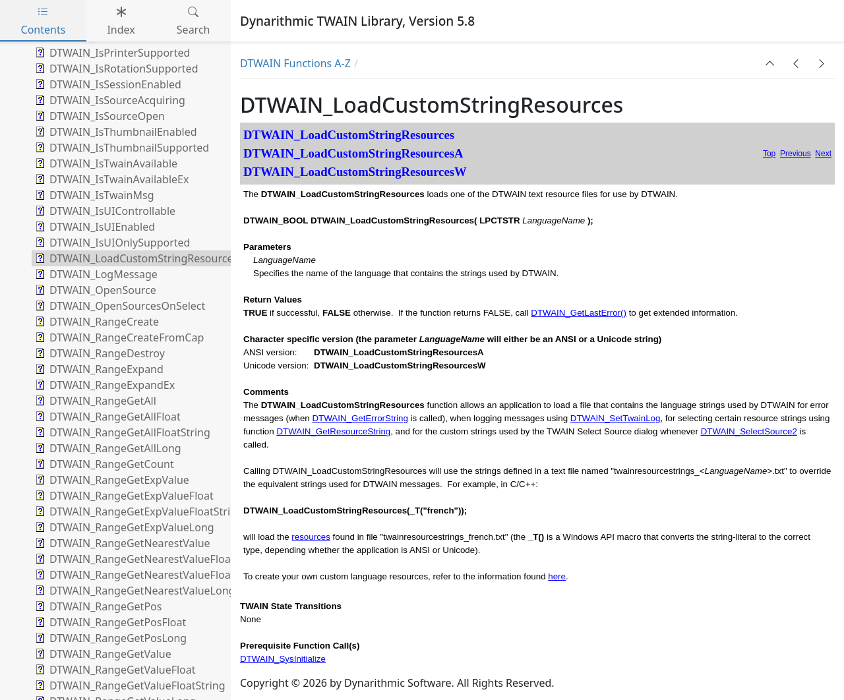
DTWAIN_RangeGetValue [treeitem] (101, 654)
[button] (770, 63)
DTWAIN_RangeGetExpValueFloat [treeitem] (123, 496)
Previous (795, 153)
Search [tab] (193, 21)
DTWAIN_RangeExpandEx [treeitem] (103, 385)
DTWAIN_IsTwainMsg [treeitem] (93, 195)
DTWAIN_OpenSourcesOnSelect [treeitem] (118, 306)
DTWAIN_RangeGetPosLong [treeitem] (109, 638)
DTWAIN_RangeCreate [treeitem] (95, 322)
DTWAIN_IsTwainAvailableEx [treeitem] (110, 179)
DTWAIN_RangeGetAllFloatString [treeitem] (121, 432)
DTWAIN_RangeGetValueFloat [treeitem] (114, 670)
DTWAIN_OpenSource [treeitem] (94, 290)
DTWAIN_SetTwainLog (615, 418)
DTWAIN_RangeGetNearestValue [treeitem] (121, 543)
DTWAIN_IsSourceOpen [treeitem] (98, 116)
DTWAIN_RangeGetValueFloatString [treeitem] (129, 685)
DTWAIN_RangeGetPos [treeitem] (97, 606)
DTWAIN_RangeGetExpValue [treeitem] (110, 480)
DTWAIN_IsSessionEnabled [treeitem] (106, 84)
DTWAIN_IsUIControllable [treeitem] (103, 211)
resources (310, 537)
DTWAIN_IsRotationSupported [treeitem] (115, 68)
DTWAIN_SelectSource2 (749, 431)
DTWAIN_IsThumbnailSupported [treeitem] (120, 148)
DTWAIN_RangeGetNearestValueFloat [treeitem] (133, 559)
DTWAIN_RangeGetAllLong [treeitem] (106, 448)
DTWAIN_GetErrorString (359, 418)
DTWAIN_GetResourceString (333, 431)
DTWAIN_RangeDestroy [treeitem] (98, 353)
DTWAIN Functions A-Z (295, 63)
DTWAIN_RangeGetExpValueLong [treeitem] (123, 527)
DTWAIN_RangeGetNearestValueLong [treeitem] (133, 590)
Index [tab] (121, 21)
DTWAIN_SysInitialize (283, 659)
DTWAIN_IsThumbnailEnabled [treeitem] (114, 132)
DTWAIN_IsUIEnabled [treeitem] (93, 227)
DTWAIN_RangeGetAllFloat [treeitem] (106, 416)
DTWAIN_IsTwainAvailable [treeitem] (104, 163)
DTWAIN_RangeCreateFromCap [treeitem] (118, 337)
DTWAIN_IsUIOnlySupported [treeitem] (111, 242)
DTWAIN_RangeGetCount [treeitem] (103, 464)
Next (823, 153)
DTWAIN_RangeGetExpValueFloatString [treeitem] (137, 511)
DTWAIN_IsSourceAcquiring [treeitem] (108, 100)
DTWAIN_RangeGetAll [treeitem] (94, 401)
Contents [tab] (43, 21)
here (557, 576)
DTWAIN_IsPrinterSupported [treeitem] (111, 53)
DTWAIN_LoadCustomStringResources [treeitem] (135, 258)
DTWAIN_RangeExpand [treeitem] (98, 369)
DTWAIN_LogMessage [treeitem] (95, 274)
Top (769, 153)
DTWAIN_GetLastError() (578, 313)
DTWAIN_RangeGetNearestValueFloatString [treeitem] (148, 575)
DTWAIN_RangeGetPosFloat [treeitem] (109, 622)
